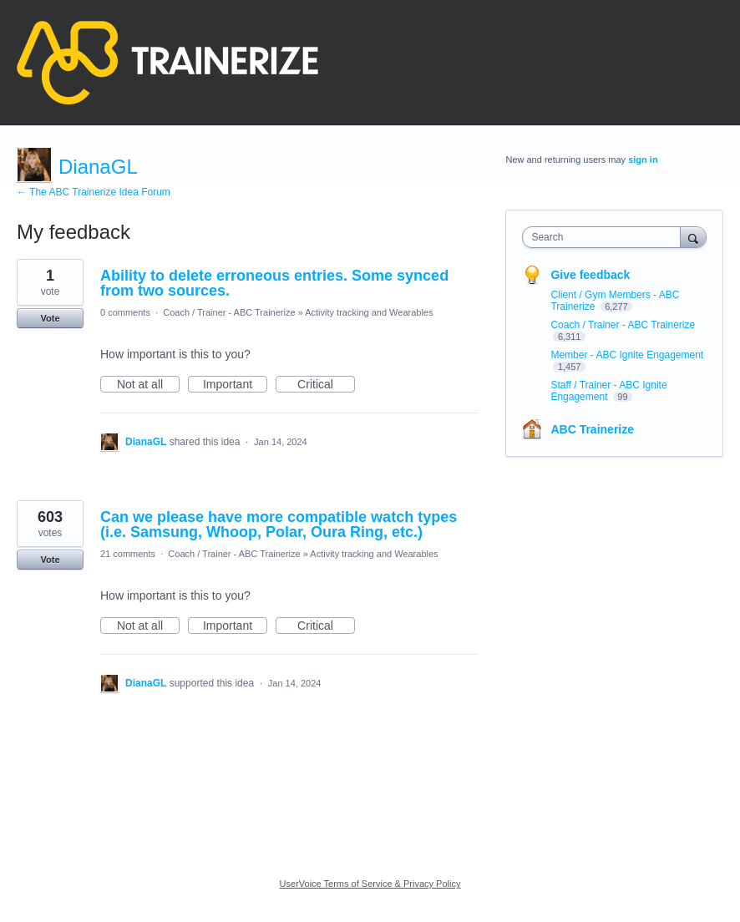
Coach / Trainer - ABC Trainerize (229, 312)
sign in (642, 160)
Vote (49, 318)
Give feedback (590, 274)
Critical (326, 385)
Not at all (148, 385)
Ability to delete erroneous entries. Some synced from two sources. (274, 283)
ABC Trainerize (592, 429)
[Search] (693, 236)
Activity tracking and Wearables (369, 312)
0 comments (125, 312)
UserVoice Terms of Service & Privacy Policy (370, 884)
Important (235, 385)
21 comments (127, 554)
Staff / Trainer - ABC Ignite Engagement (608, 391)
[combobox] (604, 237)
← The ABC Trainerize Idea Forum (93, 192)
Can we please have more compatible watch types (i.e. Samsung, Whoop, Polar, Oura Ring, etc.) (278, 524)
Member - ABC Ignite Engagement (626, 355)
